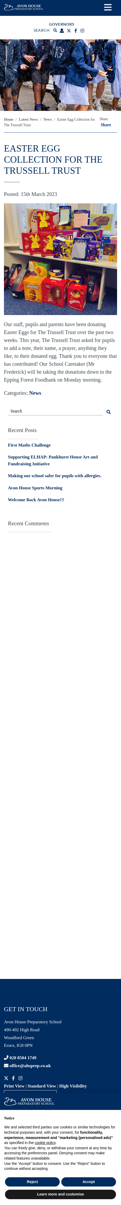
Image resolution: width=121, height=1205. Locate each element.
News (35, 393)
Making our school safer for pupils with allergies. (54, 475)
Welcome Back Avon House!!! (36, 499)
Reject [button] (32, 1182)
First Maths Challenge (29, 445)
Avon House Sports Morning (35, 487)
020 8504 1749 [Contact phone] (20, 1057)
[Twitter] (69, 31)
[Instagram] (82, 31)
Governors (61, 24)
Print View (14, 1086)
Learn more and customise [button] (60, 1194)
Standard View (42, 1086)
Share (106, 125)
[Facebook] (76, 31)
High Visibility (73, 1086)
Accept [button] (89, 1182)
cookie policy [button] (45, 1143)
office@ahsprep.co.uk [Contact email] (27, 1065)
